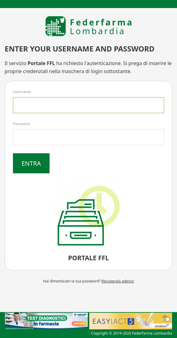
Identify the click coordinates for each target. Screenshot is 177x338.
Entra (31, 163)
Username (22, 91)
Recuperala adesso (118, 281)
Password (21, 123)
